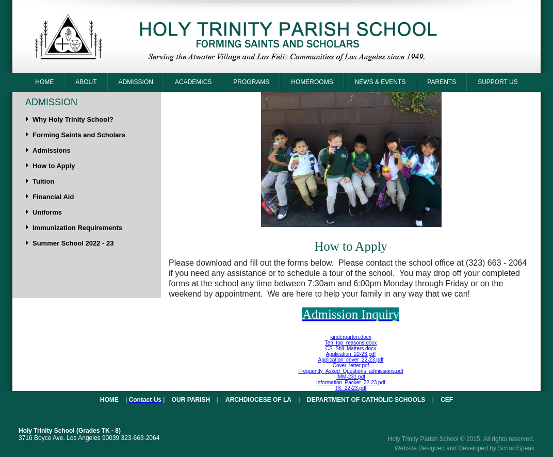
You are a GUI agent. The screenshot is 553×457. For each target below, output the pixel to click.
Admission (136, 82)
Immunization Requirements (77, 228)
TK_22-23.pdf (351, 388)
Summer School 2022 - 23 (73, 243)
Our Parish (191, 399)
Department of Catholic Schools (366, 399)
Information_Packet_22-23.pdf (350, 382)
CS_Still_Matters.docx (351, 348)
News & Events (380, 82)
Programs (251, 82)
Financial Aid (53, 197)
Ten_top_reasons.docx (351, 343)
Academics (193, 82)
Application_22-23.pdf (351, 354)
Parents (441, 82)
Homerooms (312, 82)
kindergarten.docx (350, 337)
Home (44, 82)
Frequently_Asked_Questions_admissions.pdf (350, 371)
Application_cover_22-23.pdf (351, 360)
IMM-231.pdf (350, 377)
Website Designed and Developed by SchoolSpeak (464, 448)
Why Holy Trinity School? (72, 119)
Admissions (51, 150)
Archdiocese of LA (258, 399)
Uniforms (47, 212)
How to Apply (53, 166)
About (85, 82)
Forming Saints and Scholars (78, 135)
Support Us (498, 82)
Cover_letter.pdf (351, 365)
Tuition (43, 181)
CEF (447, 399)
